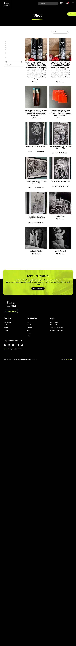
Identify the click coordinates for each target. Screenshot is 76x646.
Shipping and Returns (56, 327)
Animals (6, 330)
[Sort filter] (60, 32)
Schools (29, 325)
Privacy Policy (54, 325)
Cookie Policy (54, 322)
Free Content (7, 322)
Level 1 (5, 325)
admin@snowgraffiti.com (15, 349)
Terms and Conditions (56, 330)
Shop (28, 330)
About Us (29, 322)
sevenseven (69, 359)
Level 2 (6, 327)
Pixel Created (32, 359)
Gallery (29, 333)
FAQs (28, 336)
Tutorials (29, 327)
